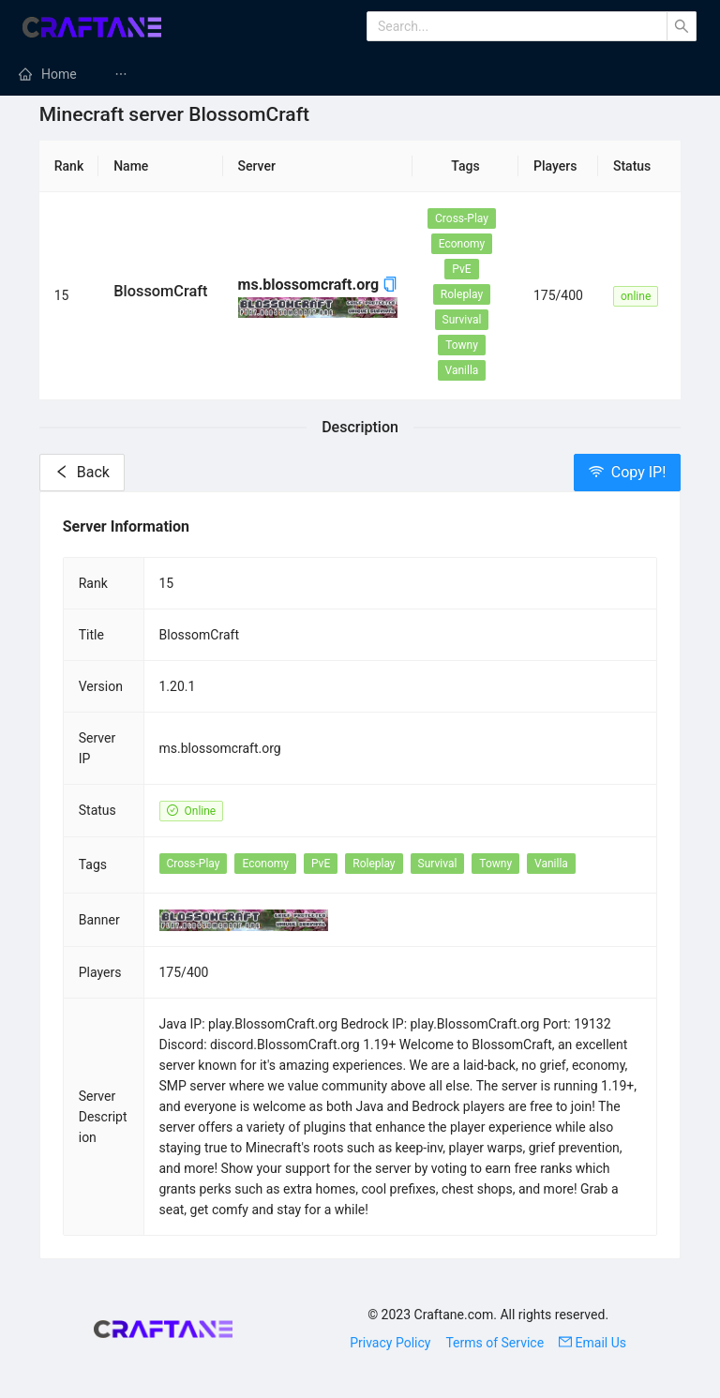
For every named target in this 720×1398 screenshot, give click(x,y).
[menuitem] (48, 74)
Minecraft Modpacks (512, 74)
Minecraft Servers (340, 74)
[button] (390, 284)
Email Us (592, 1342)
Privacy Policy (390, 1342)
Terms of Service (494, 1342)
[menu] (360, 74)
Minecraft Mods (183, 74)
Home (59, 74)
